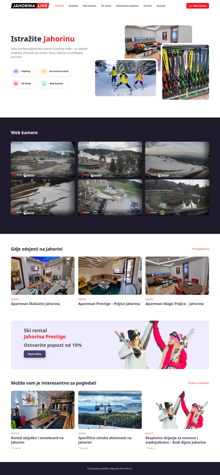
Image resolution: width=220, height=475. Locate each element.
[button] (199, 249)
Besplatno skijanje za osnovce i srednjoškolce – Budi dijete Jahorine (175, 440)
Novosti (15, 433)
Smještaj (15, 299)
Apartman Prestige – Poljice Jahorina (109, 304)
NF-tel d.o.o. (126, 468)
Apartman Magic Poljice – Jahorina (174, 304)
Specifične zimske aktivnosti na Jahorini (105, 440)
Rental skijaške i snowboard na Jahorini (37, 440)
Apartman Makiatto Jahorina (35, 304)
